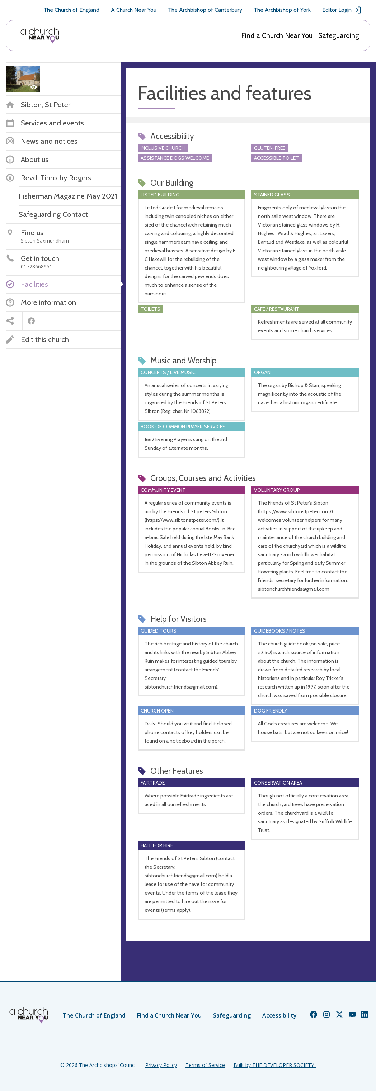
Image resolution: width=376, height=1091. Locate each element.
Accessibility (279, 1015)
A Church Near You (133, 9)
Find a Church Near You (276, 35)
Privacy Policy (161, 1065)
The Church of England (71, 9)
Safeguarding (338, 35)
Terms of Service (205, 1065)
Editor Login (342, 10)
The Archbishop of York (282, 9)
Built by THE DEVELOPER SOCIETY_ (275, 1065)
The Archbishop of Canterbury (205, 9)
